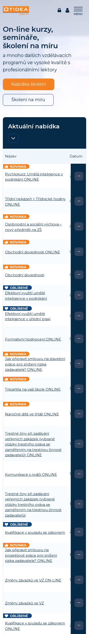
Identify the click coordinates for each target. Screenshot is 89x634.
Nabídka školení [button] (28, 84)
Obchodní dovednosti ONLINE (32, 252)
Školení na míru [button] (28, 99)
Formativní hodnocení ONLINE (33, 339)
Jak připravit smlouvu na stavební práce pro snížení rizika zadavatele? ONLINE (35, 364)
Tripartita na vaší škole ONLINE (33, 389)
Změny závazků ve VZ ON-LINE (33, 580)
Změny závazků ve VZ (24, 603)
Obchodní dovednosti (24, 275)
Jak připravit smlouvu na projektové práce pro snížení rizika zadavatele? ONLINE (31, 555)
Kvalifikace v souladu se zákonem (35, 532)
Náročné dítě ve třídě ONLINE (32, 414)
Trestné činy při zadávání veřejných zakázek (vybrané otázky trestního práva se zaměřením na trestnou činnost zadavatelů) (33, 505)
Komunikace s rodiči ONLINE (31, 474)
